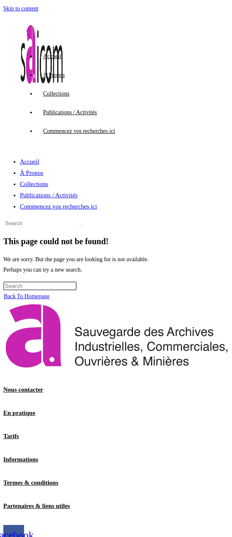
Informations (20, 459)
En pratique (19, 412)
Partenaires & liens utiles (36, 506)
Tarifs (11, 436)
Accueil (29, 161)
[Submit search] (81, 225)
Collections (34, 184)
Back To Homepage (27, 296)
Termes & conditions (30, 482)
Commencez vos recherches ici (58, 206)
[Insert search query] (40, 223)
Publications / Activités (48, 195)
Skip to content (21, 8)
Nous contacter (23, 389)
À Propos (31, 172)
